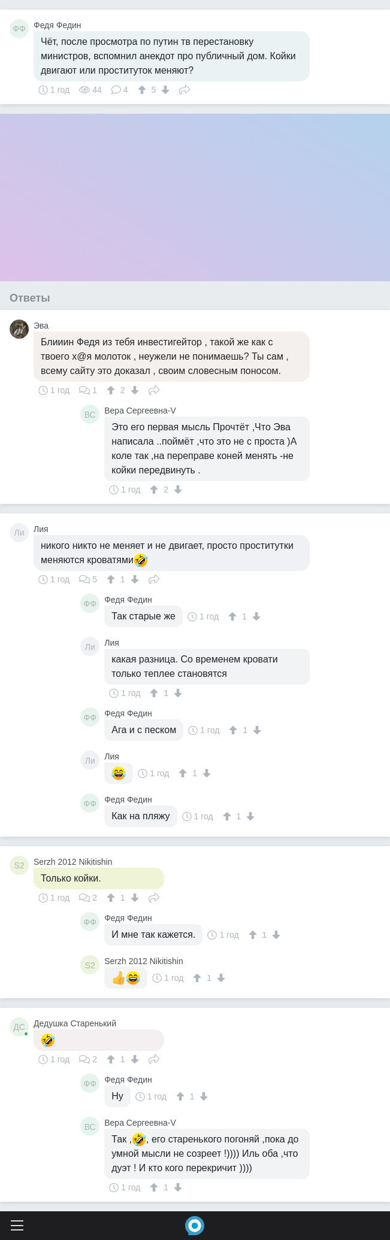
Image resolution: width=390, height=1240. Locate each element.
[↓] (164, 90)
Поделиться (184, 89)
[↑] (143, 90)
